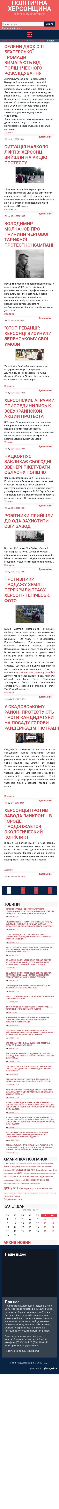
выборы (24, 1183)
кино (50, 1189)
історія (17, 1196)
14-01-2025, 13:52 (13, 1112)
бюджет (35, 1180)
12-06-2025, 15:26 (13, 991)
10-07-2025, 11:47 (13, 968)
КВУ (33, 1169)
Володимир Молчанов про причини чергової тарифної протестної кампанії (29, 234)
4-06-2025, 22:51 (13, 1002)
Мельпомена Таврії (11, 1173)
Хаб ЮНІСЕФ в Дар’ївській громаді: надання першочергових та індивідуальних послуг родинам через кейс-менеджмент (27, 1134)
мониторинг (13, 1193)
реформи (42, 1193)
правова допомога (25, 1193)
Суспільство (10, 209)
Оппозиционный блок (47, 1173)
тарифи (49, 1193)
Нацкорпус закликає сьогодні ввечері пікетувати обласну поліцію (27, 464)
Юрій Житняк (19, 1180)
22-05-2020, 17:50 (18, 449)
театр (54, 1193)
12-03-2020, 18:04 (18, 508)
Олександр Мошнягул (31, 1173)
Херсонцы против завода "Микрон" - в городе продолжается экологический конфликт (28, 824)
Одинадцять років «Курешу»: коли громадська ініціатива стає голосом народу (28, 987)
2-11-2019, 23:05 (17, 803)
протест (35, 1193)
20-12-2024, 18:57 (13, 1153)
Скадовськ (14, 1177)
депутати (12, 1188)
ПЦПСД (6, 1177)
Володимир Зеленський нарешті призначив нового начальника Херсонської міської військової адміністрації (27, 1019)
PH (6, 139)
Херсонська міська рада (31, 1176)
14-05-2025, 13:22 (13, 1038)
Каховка (39, 1170)
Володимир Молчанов (38, 1167)
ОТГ (20, 1173)
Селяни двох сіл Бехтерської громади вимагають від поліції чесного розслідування (24, 60)
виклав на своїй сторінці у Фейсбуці (35, 672)
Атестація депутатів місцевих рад (28, 1163)
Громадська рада (21, 1169)
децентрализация (27, 1189)
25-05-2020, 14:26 (18, 393)
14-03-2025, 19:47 (13, 1048)
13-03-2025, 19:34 (13, 1061)
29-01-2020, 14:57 (18, 572)
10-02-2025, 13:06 (13, 1097)
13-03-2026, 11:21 (13, 929)
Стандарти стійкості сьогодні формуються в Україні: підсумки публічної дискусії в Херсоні (28, 1080)
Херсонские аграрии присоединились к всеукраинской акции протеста (29, 408)
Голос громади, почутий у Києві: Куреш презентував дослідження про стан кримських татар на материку (29, 936)
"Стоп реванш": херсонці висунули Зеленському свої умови (27, 336)
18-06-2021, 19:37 (18, 216)
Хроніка (8, 132)
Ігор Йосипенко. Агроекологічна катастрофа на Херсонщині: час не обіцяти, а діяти (29, 1008)
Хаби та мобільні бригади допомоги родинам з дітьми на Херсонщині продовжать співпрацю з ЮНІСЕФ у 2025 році (29, 1092)
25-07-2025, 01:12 (13, 942)
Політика (9, 314)
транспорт (9, 1196)
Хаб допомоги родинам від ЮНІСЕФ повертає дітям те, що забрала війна (28, 1044)
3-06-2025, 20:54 (13, 1025)
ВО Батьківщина (47, 1163)
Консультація (47, 1170)
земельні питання (41, 1189)
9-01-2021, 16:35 (17, 320)
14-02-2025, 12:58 (13, 1085)
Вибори (7, 1166)
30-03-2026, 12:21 (13, 916)
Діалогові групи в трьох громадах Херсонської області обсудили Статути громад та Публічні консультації (29, 1068)
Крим (55, 1170)
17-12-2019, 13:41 (19, 699)
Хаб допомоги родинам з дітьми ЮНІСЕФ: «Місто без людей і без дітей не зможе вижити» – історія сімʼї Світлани (30, 1056)
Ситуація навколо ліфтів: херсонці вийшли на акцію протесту (26, 154)
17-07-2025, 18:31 (13, 955)
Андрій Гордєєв (9, 1163)
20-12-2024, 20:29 (13, 1140)
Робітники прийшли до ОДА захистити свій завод (29, 521)
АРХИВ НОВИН (17, 1242)
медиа (6, 1193)
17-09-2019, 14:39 (18, 876)
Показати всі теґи (13, 1199)
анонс (27, 1180)
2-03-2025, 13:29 (13, 1074)
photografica (50, 1368)
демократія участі (33, 1183)
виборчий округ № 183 (12, 1183)
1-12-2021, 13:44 (17, 139)
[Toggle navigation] (29, 34)
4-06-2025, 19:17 (13, 1012)
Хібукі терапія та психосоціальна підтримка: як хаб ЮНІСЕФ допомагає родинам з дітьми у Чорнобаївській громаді (29, 949)
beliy (7, 699)
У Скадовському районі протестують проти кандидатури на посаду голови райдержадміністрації (31, 717)
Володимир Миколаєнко (21, 1167)
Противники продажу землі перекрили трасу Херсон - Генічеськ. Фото (27, 589)
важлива (44, 1180)
